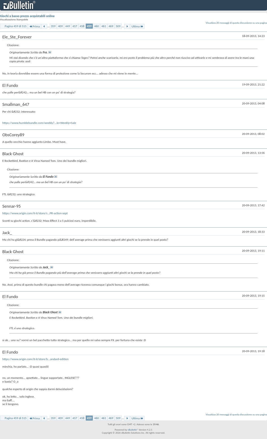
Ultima (137, 26)
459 (89, 26)
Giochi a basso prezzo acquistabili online (27, 16)
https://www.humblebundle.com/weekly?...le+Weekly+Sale (39, 123)
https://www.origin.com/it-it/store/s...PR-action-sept (35, 213)
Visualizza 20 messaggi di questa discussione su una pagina (236, 22)
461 (103, 26)
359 (53, 26)
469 (111, 26)
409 (60, 26)
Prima (34, 26)
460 (96, 26)
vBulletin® (133, 429)
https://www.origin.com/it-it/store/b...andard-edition (35, 359)
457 (74, 26)
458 (82, 26)
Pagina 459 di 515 (16, 26)
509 (118, 26)
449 (67, 26)
